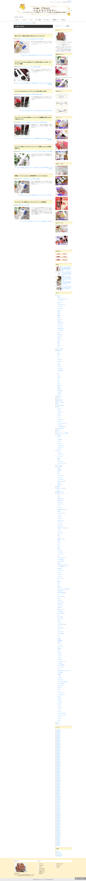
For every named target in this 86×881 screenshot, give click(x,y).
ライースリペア (60, 522)
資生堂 (59, 650)
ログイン (58, 851)
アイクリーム (60, 324)
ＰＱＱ (59, 417)
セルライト (59, 394)
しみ (58, 351)
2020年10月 (59, 746)
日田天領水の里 (60, 590)
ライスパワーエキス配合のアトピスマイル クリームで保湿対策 (30, 202)
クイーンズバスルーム (61, 694)
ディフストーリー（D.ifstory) (62, 681)
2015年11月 (59, 833)
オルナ (59, 629)
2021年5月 (58, 737)
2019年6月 (58, 769)
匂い (58, 372)
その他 (58, 722)
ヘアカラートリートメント (62, 463)
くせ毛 (59, 383)
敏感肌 (38, 178)
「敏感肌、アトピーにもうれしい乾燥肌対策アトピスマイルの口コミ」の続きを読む (35, 194)
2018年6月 (58, 787)
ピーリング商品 (60, 330)
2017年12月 (59, 796)
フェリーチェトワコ (61, 666)
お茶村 (59, 598)
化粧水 (41, 94)
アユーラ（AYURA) (61, 683)
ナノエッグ (59, 655)
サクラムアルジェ (60, 679)
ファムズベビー (60, 551)
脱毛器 (59, 317)
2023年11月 (59, 729)
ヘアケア (30, 19)
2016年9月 (58, 818)
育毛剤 (59, 459)
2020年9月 (58, 747)
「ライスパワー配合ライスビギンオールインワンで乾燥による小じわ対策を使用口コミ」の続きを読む (34, 168)
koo (58, 579)
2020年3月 (58, 756)
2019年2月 (58, 775)
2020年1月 (58, 759)
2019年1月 (58, 777)
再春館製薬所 (60, 640)
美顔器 (59, 311)
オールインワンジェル (24, 151)
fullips (58, 535)
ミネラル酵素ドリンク (62, 566)
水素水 (59, 468)
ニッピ (59, 690)
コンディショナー (60, 454)
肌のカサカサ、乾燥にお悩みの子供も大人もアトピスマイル (30, 35)
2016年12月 (59, 814)
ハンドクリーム (60, 326)
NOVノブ (59, 696)
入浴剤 (59, 313)
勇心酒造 (41, 38)
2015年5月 (58, 842)
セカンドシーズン (60, 577)
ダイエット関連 (38, 19)
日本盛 (59, 642)
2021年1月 (58, 741)
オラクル (59, 514)
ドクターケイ (60, 677)
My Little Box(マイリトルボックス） (64, 670)
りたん (59, 635)
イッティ (59, 637)
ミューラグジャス (60, 553)
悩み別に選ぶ (59, 350)
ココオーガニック (60, 631)
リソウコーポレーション (62, 661)
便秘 (58, 381)
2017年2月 (58, 811)
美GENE (59, 581)
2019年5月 (58, 771)
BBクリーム (60, 448)
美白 (58, 374)
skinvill (59, 620)
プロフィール (58, 865)
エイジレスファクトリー (62, 557)
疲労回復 (59, 388)
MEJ (58, 544)
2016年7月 (58, 821)
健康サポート (60, 334)
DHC (58, 505)
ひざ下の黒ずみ (60, 370)
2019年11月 (59, 762)
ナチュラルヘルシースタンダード (63, 564)
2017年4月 (58, 808)
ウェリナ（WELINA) (61, 664)
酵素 (58, 471)
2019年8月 (58, 766)
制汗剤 (59, 337)
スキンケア (17, 19)
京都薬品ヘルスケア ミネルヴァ (63, 527)
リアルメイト (60, 574)
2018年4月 (58, 790)
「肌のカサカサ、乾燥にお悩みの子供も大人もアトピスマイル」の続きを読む (37, 55)
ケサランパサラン (60, 503)
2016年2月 (58, 829)
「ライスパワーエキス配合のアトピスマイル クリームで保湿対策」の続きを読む (36, 221)
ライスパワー (27, 38)
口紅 (58, 437)
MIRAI (59, 540)
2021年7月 (58, 734)
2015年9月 (58, 836)
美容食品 (58, 486)
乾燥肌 (32, 38)
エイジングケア (60, 368)
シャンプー (59, 452)
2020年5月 (58, 753)
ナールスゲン (60, 424)
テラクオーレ (60, 524)
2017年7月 (58, 803)
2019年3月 (58, 774)
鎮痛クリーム (60, 484)
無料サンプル (59, 396)
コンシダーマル (60, 685)
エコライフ (59, 622)
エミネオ (59, 537)
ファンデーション (60, 447)
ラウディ (59, 705)
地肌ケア (59, 457)
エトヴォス (59, 711)
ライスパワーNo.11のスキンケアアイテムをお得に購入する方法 (31, 91)
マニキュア (59, 443)
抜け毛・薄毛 (60, 390)
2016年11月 (59, 815)
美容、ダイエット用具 (61, 481)
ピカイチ (59, 572)
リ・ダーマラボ (60, 570)
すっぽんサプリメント (60, 428)
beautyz (59, 511)
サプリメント (60, 319)
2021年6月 (58, 735)
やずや (59, 494)
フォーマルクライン (61, 601)
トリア (59, 583)
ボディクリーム (60, 308)
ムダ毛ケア (59, 392)
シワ (31, 94)
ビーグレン (58, 397)
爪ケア (59, 332)
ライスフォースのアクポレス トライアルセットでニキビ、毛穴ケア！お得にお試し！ (67, 287)
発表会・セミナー (60, 400)
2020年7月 (58, 750)
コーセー (59, 709)
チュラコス (59, 703)
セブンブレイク (60, 533)
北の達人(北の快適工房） (62, 592)
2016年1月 (58, 830)
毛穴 (58, 355)
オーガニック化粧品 (60, 348)
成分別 (58, 406)
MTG (58, 614)
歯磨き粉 (59, 315)
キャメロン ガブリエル (62, 714)
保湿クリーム (36, 38)
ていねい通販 (60, 611)
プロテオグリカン (60, 419)
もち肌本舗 (59, 607)
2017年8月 (58, 802)
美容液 (59, 345)
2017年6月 (58, 805)
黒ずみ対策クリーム (61, 328)
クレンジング (60, 339)
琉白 (58, 585)
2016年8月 (58, 820)
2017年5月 (58, 806)
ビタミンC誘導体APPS (61, 426)
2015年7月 (58, 839)
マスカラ (59, 441)
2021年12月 (59, 731)
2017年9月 (58, 800)
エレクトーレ (60, 644)
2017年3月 (58, 809)
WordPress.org (59, 855)
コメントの (59, 854)
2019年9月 (58, 765)
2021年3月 (58, 740)
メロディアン (60, 531)
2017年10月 (59, 799)
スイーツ (58, 431)
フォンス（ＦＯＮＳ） (60, 402)
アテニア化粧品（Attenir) (62, 624)
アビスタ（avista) (60, 559)
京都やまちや (60, 568)
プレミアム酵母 (60, 672)
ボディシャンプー (60, 461)
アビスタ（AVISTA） (61, 561)
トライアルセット (47, 19)
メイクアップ (24, 19)
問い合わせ (63, 19)
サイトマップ (70, 0)
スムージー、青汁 (60, 475)
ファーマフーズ (60, 707)
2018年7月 (58, 786)
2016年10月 (59, 817)
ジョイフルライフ (60, 646)
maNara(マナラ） (60, 498)
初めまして (58, 723)
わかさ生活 (59, 698)
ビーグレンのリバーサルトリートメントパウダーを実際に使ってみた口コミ (66, 282)
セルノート (59, 546)
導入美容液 (59, 321)
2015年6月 (58, 840)
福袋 (58, 489)
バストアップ (60, 366)
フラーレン (59, 408)
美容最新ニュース (56, 19)
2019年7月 (58, 768)
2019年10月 (59, 763)
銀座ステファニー (60, 603)
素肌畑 (59, 548)
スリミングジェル (60, 399)
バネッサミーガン (60, 692)
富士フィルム (60, 687)
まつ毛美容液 (60, 439)
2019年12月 (59, 760)
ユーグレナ (59, 657)
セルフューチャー (60, 618)
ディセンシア (60, 716)
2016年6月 (58, 823)
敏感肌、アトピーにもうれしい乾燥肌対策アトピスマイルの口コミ (31, 175)
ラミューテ (59, 507)
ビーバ (59, 668)
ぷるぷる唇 (59, 361)
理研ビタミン (60, 648)
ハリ (58, 357)
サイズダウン (60, 516)
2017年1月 (58, 812)
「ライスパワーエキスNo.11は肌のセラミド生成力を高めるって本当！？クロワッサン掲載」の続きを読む (33, 83)
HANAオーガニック (61, 520)
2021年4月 (58, 738)
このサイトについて (59, 863)
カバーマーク (60, 518)
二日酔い (59, 377)
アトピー (22, 178)
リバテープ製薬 (60, 627)
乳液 (58, 343)
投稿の (59, 852)
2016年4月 (58, 826)
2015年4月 (58, 843)
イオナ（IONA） (60, 616)
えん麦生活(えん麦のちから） (62, 509)
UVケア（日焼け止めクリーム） (63, 298)
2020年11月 (59, 744)
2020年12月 (59, 743)
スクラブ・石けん (60, 479)
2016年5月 (58, 824)
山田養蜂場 (59, 674)
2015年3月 (58, 845)
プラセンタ (60, 300)
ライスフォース (60, 605)
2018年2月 (58, 793)
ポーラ (59, 496)
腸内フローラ (60, 385)
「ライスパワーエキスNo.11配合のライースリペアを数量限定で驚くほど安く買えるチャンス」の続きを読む (33, 139)
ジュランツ (59, 718)
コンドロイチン (60, 411)
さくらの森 (59, 659)
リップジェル (60, 306)
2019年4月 (58, 772)
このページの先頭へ (80, 878)
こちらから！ (68, 48)
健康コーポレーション (61, 609)
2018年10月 (59, 781)
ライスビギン (39, 151)
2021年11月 (59, 732)
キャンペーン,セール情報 (25, 94)
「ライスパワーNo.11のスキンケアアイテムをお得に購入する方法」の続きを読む (36, 110)
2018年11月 (59, 780)
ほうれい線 (59, 359)
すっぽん (59, 413)
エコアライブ (60, 600)
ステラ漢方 (59, 700)
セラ (58, 594)
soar (58, 555)
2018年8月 (58, 784)
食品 (58, 473)
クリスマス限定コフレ (60, 405)
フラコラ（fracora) (61, 633)
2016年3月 (58, 827)
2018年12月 (59, 778)
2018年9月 (58, 783)
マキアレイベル (60, 501)
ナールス (59, 529)
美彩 (57, 403)
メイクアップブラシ (61, 445)
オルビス (59, 720)
